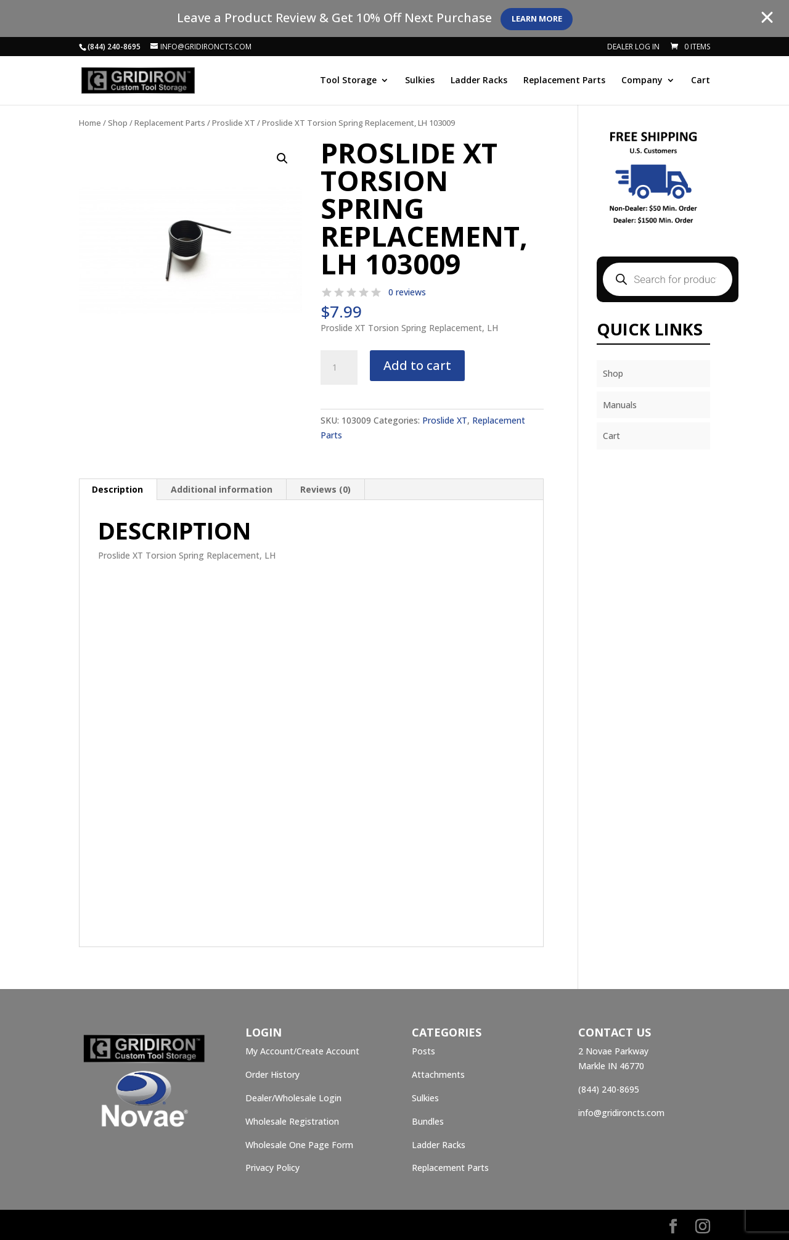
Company (642, 81)
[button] (282, 158)
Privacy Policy (272, 1167)
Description (117, 489)
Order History (272, 1074)
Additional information (221, 489)
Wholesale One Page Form (299, 1145)
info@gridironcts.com (621, 1113)
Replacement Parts (564, 81)
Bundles (428, 1121)
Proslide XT (233, 122)
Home (90, 122)
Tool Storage (348, 81)
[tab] (117, 489)
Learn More (545, 19)
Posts (423, 1051)
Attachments (438, 1074)
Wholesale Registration (292, 1121)
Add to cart (417, 365)
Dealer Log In (633, 47)
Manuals (620, 405)
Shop (118, 122)
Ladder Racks (479, 81)
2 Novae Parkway (613, 1051)
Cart (700, 81)
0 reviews (407, 292)
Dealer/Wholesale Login (293, 1098)
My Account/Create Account (302, 1051)
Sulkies (420, 81)
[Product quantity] (339, 367)
